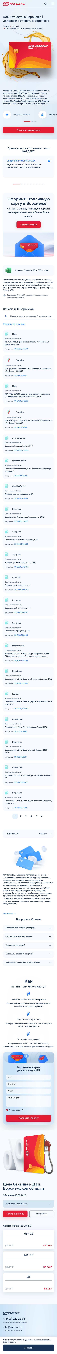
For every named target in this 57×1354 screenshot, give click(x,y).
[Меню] (52, 3)
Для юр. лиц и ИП (16, 1110)
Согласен (28, 1348)
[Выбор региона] (28, 1204)
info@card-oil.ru (12, 1327)
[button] (27, 121)
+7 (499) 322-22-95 (14, 1319)
